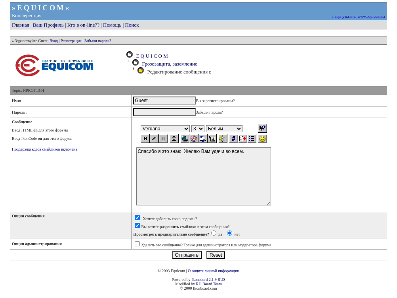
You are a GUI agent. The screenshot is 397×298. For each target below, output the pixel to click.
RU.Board (204, 284)
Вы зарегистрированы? (215, 101)
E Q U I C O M (151, 56)
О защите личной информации (213, 271)
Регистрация (71, 41)
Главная (20, 25)
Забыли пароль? (97, 41)
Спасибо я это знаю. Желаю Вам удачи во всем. (203, 176)
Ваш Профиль (48, 25)
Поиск (132, 25)
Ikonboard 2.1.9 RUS (208, 279)
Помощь (112, 25)
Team (217, 284)
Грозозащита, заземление (169, 64)
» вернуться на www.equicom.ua (358, 16)
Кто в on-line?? (83, 25)
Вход (54, 41)
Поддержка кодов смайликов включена (44, 149)
